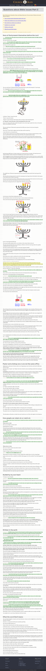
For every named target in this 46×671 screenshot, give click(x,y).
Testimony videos (29, 5)
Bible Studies (12, 5)
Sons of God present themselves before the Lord (15, 18)
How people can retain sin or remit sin (13, 22)
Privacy (6, 665)
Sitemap (6, 667)
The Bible (18, 5)
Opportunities (37, 661)
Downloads (7, 661)
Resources (37, 663)
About (6, 663)
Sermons (23, 5)
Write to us (22, 663)
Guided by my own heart (10, 24)
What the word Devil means (10, 29)
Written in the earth (9, 27)
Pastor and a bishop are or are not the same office (15, 20)
